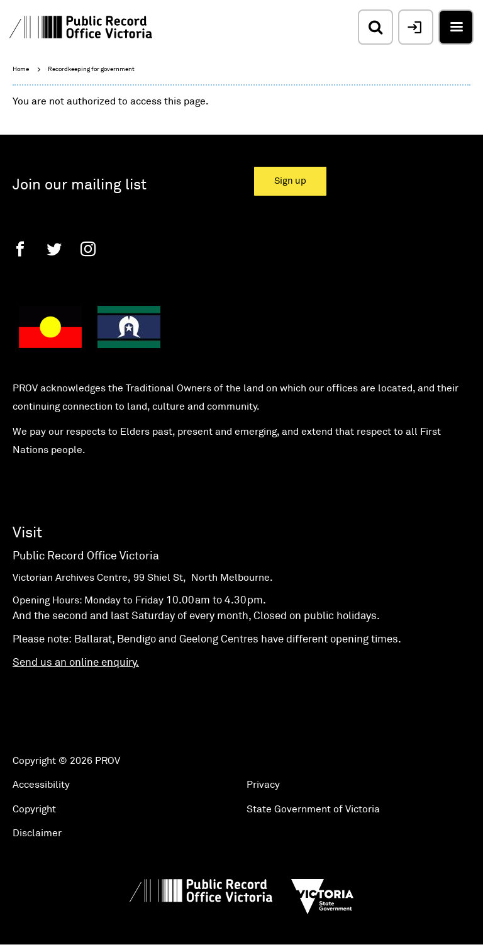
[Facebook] (20, 249)
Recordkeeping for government (91, 69)
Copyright (34, 809)
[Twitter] (54, 249)
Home (21, 69)
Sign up (290, 181)
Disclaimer (37, 833)
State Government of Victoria (313, 809)
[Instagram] (88, 249)
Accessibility (41, 785)
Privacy (263, 785)
